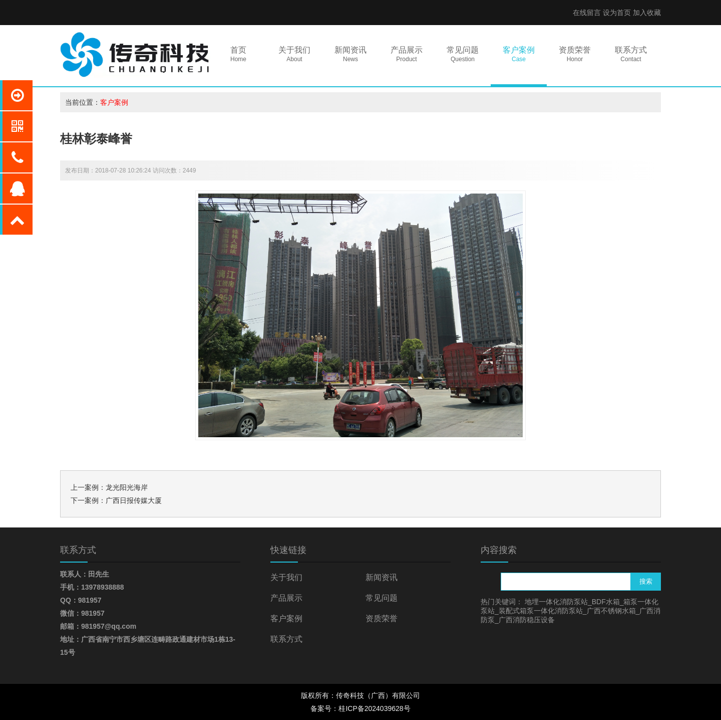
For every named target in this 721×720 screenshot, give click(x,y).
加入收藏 (647, 13)
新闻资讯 (382, 577)
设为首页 (617, 13)
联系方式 (286, 639)
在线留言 (587, 13)
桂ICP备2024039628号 (374, 708)
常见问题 (382, 598)
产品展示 (286, 598)
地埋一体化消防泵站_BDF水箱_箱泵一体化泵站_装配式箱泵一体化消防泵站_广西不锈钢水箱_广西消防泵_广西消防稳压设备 (570, 611)
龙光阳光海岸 (127, 487)
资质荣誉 (382, 618)
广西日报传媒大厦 (134, 500)
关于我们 (286, 577)
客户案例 (114, 102)
